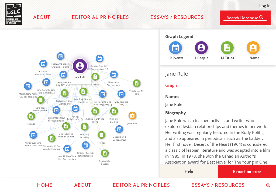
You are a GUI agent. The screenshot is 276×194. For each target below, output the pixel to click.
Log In (265, 5)
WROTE (88, 69)
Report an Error (247, 172)
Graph (171, 85)
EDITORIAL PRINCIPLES (100, 17)
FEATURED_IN (75, 86)
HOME (45, 185)
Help (189, 172)
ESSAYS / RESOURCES (176, 17)
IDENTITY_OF (107, 89)
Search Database (242, 18)
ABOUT (41, 17)
